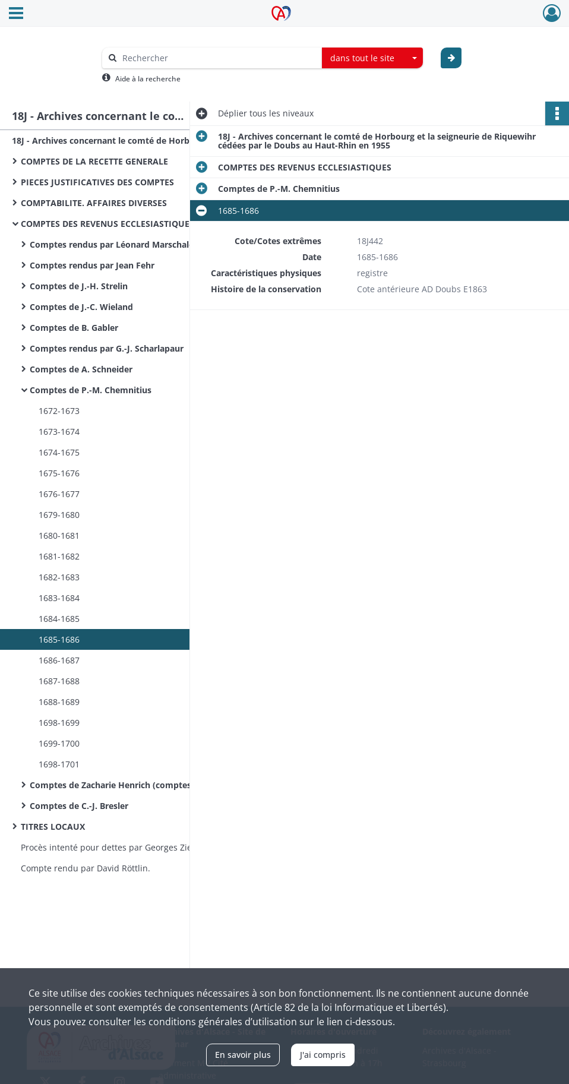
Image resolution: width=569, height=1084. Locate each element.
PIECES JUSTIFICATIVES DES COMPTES (97, 182)
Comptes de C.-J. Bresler (79, 805)
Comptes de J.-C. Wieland (81, 306)
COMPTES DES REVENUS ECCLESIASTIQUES (107, 223)
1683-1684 (59, 597)
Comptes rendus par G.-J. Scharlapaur (107, 348)
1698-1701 (59, 764)
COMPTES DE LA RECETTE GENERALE (94, 161)
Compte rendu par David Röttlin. (85, 868)
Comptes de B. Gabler (74, 327)
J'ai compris (323, 1054)
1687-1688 (59, 681)
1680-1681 (59, 535)
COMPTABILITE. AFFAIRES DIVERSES (94, 202)
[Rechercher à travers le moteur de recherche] (218, 58)
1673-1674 (59, 431)
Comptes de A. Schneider (81, 369)
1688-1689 (59, 701)
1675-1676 (59, 473)
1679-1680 (59, 514)
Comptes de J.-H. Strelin (79, 286)
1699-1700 (59, 743)
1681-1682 (59, 556)
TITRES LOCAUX (53, 826)
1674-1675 (59, 452)
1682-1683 (59, 577)
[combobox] (372, 58)
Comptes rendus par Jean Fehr (92, 265)
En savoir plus (243, 1054)
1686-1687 (59, 660)
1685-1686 (59, 639)
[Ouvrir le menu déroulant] (16, 14)
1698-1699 (59, 722)
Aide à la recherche (148, 79)
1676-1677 (59, 494)
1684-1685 (59, 618)
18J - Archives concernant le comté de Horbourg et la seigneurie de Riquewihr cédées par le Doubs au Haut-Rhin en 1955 (130, 140)
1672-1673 (59, 410)
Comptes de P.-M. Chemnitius (90, 390)
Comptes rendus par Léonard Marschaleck (116, 244)
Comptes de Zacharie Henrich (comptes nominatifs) (135, 785)
